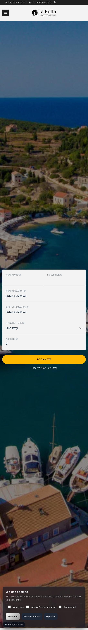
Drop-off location (17, 307)
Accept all (13, 616)
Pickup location (16, 291)
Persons (12, 339)
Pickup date (13, 275)
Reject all (50, 616)
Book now (44, 359)
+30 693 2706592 (41, 2)
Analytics (16, 607)
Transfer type (15, 323)
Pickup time (54, 275)
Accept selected (32, 616)
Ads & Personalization (41, 607)
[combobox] (44, 330)
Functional (67, 607)
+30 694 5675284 (17, 2)
